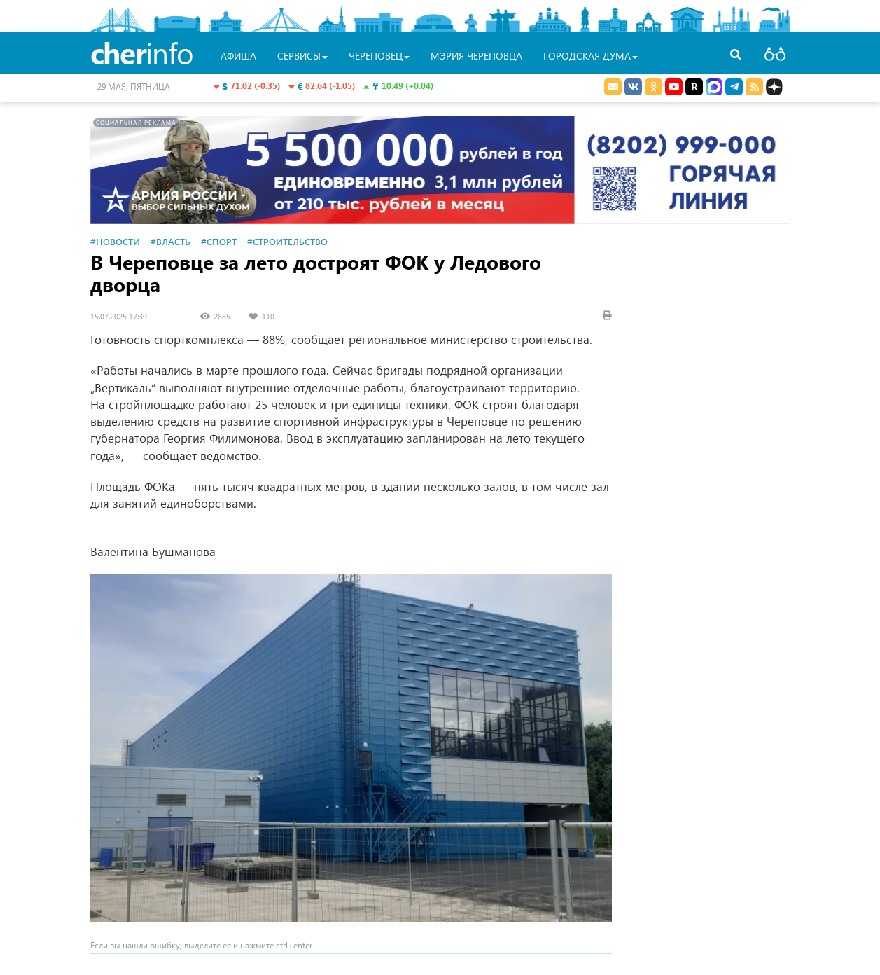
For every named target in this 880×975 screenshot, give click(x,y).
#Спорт (219, 241)
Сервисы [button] (302, 55)
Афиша (238, 55)
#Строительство (287, 241)
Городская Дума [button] (590, 55)
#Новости (115, 241)
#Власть (170, 241)
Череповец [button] (379, 55)
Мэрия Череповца (476, 55)
